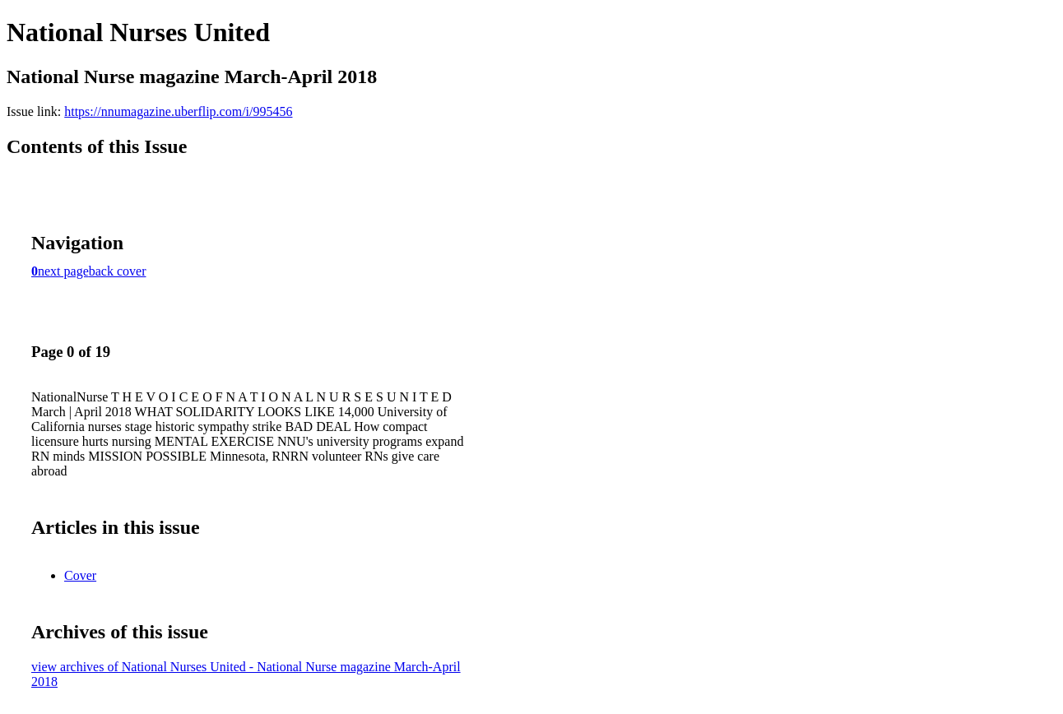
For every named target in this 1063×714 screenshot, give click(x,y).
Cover (80, 575)
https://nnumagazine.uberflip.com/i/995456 (178, 111)
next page (63, 271)
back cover (117, 271)
